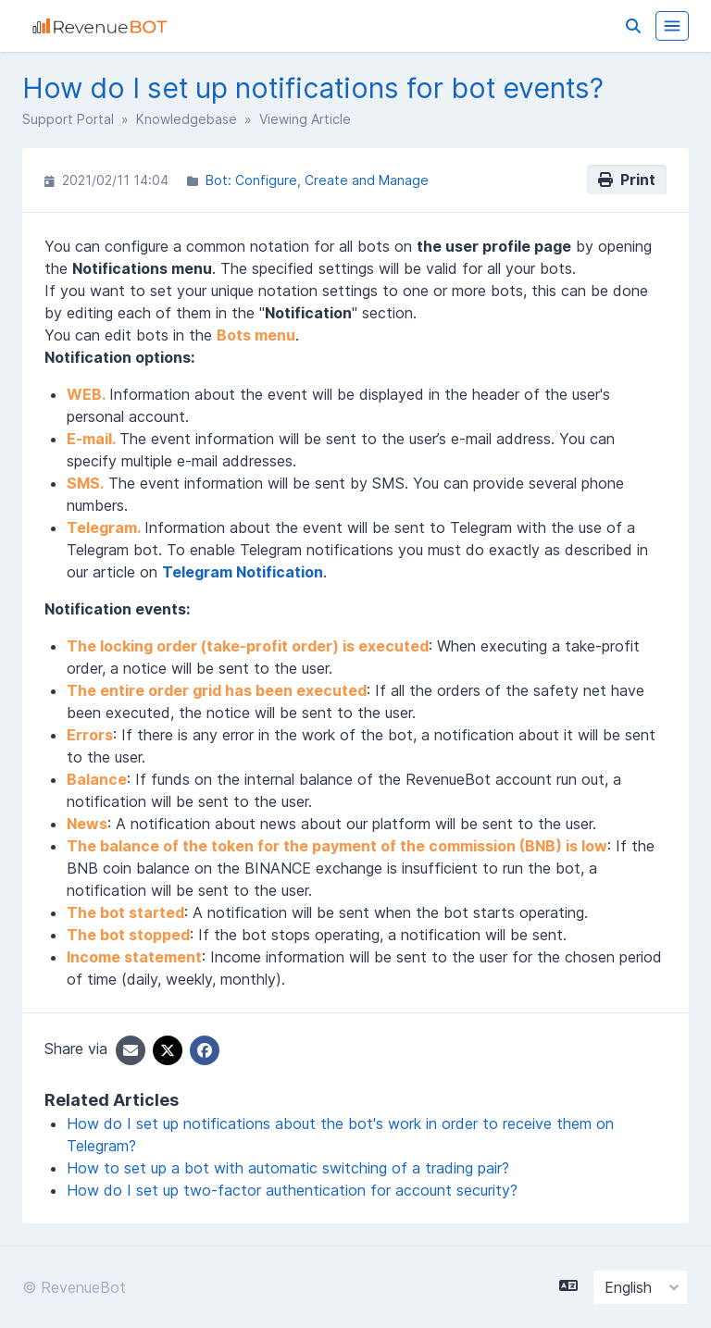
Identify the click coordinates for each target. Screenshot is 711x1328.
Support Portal (68, 119)
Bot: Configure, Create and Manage (317, 180)
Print (626, 179)
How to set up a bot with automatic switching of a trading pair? (288, 1168)
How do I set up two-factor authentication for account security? (292, 1190)
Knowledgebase (186, 119)
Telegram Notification (242, 572)
